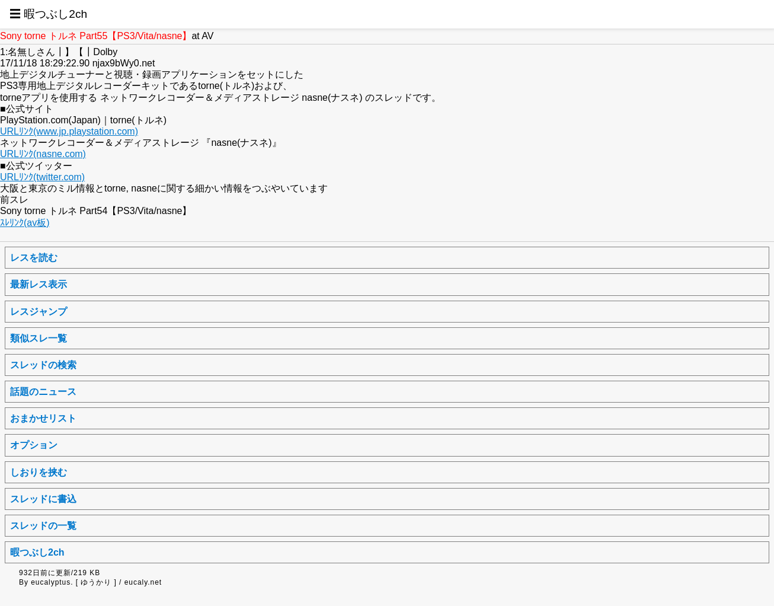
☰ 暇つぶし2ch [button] (48, 14)
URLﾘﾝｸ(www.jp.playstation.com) (69, 131)
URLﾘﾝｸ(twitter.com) (42, 177)
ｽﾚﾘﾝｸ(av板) (25, 223)
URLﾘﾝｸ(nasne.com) (43, 154)
